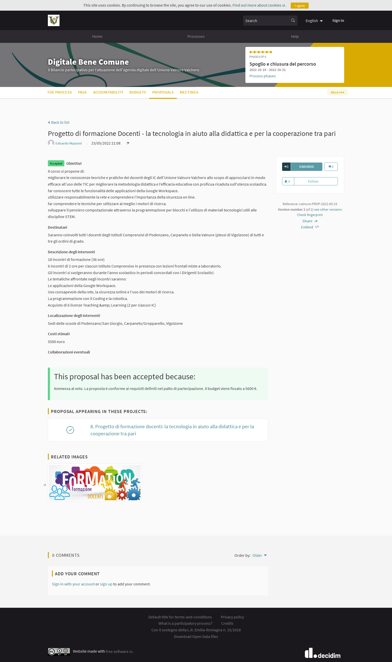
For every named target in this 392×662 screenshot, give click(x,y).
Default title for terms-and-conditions (180, 616)
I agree (300, 5)
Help (295, 36)
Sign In (338, 20)
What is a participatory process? (185, 623)
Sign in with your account (73, 583)
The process (59, 92)
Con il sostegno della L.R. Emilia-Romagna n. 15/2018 (196, 629)
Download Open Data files (196, 636)
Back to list (58, 122)
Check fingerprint (310, 214)
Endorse (311, 166)
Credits (227, 623)
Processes (196, 36)
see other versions (328, 209)
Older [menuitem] (257, 555)
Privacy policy (232, 616)
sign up (106, 583)
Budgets (137, 92)
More (337, 92)
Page (82, 92)
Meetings (189, 92)
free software (119, 651)
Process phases (262, 75)
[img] (49, 122)
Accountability (108, 92)
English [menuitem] (312, 20)
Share (310, 221)
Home (97, 36)
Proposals (163, 92)
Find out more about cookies (258, 5)
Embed (310, 227)
